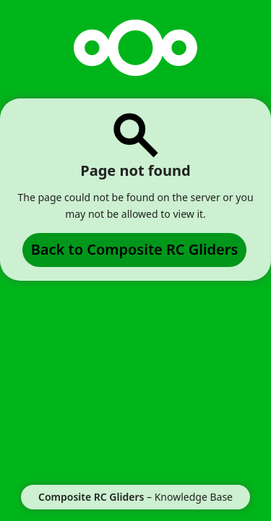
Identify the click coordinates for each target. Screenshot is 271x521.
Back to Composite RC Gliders (134, 249)
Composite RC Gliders (91, 497)
